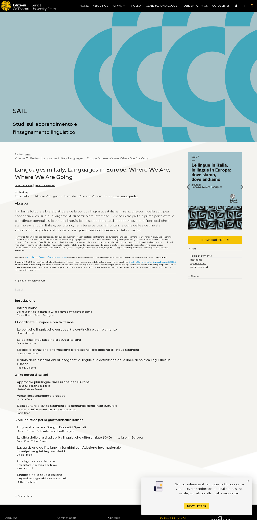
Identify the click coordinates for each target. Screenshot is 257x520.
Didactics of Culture (110, 245)
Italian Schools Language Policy (100, 242)
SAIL (28, 154)
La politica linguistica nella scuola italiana (49, 339)
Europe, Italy (103, 247)
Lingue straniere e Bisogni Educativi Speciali (51, 427)
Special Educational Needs (100, 239)
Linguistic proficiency (125, 239)
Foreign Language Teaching (158, 237)
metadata (196, 259)
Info (192, 249)
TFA (39, 242)
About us (100, 5)
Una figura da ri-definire (36, 461)
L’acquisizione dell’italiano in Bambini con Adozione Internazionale (69, 447)
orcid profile (129, 196)
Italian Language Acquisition (40, 237)
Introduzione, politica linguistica (31, 247)
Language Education (85, 247)
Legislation (20, 250)
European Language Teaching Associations (142, 245)
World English (70, 245)
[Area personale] (236, 6)
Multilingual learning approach (126, 247)
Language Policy (91, 245)
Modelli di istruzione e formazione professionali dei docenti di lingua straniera (78, 350)
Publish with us (195, 5)
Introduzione (27, 308)
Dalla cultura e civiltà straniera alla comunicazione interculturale (67, 405)
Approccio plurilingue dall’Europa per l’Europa (53, 382)
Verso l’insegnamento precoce (41, 395)
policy (136, 5)
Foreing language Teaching (130, 242)
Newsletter (196, 506)
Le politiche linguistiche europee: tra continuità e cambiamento (67, 329)
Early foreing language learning (121, 237)
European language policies (72, 239)
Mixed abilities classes (147, 239)
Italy (141, 237)
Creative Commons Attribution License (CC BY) (152, 262)
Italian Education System (60, 247)
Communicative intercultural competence (36, 239)
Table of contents (30, 281)
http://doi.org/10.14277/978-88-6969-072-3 (46, 257)
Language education (65, 237)
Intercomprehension (73, 242)
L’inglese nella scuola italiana (39, 475)
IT (244, 5)
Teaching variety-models (156, 247)
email (116, 196)
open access (23, 185)
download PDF (215, 240)
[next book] (242, 187)
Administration (66, 517)
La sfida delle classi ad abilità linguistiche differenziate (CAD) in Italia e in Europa (80, 437)
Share (193, 276)
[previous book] (188, 187)
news (119, 6)
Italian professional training (90, 237)
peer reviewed (45, 185)
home (84, 5)
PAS (80, 245)
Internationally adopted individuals (44, 245)
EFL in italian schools (52, 242)
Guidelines (221, 5)
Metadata (23, 496)
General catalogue (161, 5)
